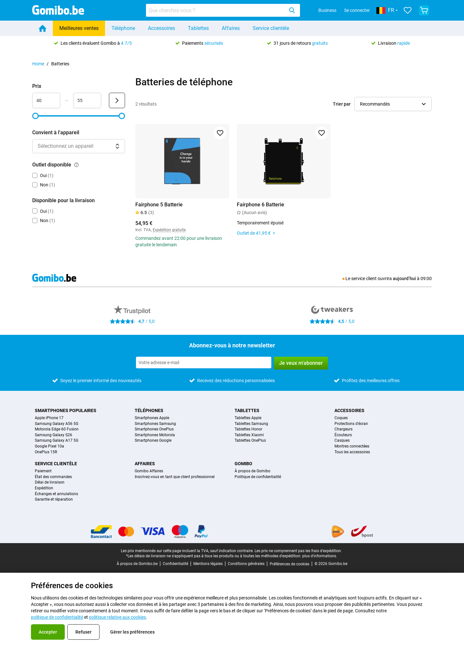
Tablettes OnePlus (250, 440)
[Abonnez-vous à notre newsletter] (203, 362)
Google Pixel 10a (49, 446)
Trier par (342, 104)
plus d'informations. (319, 556)
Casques (342, 440)
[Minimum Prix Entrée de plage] (46, 100)
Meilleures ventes (79, 28)
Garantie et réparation (54, 499)
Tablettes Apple (248, 418)
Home (38, 63)
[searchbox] (216, 10)
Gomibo (243, 463)
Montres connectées (351, 446)
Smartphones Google (153, 440)
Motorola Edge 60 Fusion (57, 429)
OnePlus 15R (46, 452)
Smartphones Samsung (155, 424)
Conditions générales (246, 563)
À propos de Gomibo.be (137, 563)
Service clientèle (271, 28)
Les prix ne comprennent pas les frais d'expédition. (298, 551)
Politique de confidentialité (258, 477)
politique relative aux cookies (117, 617)
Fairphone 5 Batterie (159, 205)
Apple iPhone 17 (49, 418)
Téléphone (123, 28)
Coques (341, 418)
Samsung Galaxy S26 (53, 435)
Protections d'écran (351, 424)
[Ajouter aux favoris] (220, 133)
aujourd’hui (404, 278)
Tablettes (198, 28)
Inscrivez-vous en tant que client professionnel (175, 477)
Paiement (43, 471)
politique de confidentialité (57, 617)
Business (327, 10)
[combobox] (223, 10)
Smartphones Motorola (155, 435)
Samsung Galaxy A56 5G (56, 424)
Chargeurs (343, 429)
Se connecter (357, 10)
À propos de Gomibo (252, 471)
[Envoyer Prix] (117, 100)
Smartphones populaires (65, 410)
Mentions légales (208, 563)
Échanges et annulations (56, 494)
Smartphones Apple (152, 418)
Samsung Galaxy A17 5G (56, 440)
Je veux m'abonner (301, 363)
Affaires (231, 28)
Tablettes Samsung (251, 424)
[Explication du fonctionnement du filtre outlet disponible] (76, 164)
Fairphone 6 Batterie (260, 205)
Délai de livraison (49, 482)
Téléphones (149, 410)
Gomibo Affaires (149, 471)
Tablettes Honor (248, 429)
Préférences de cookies (289, 564)
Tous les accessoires (352, 452)
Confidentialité (175, 563)
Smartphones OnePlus (154, 429)
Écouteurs (343, 435)
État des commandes (53, 477)
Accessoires (161, 28)
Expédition (44, 488)
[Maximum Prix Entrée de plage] (87, 100)
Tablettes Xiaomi (249, 435)
